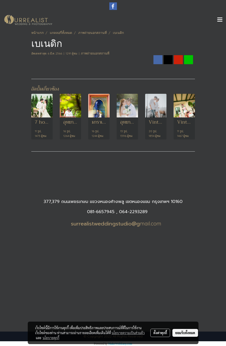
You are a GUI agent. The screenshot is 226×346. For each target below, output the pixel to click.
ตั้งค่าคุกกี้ (160, 333)
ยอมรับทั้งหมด (185, 333)
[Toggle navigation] (220, 20)
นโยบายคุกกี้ (51, 338)
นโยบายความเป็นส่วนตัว (128, 333)
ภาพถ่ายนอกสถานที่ (95, 53)
